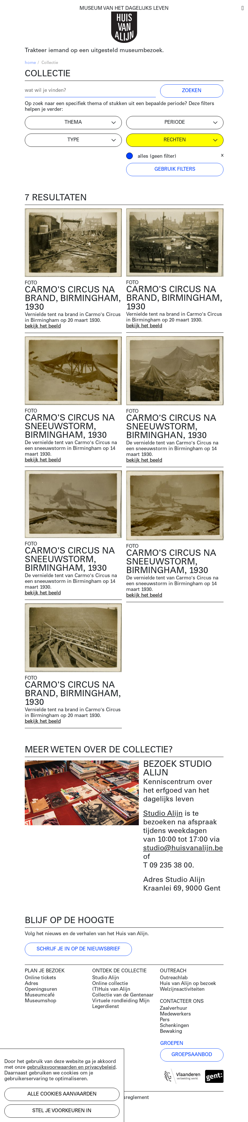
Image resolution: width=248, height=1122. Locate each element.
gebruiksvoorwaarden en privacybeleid (71, 1067)
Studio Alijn (163, 813)
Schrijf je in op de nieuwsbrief (78, 949)
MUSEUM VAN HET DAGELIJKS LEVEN (124, 8)
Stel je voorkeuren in (61, 1110)
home (30, 63)
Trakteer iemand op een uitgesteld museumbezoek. (94, 51)
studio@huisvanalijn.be (183, 848)
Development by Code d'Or (55, 1112)
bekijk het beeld (43, 326)
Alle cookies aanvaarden (61, 1094)
